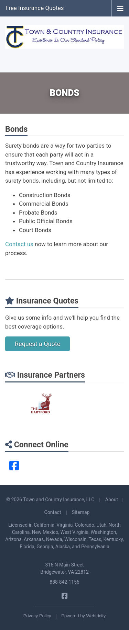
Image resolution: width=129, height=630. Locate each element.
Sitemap (80, 512)
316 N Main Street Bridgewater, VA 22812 (64, 568)
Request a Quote (37, 343)
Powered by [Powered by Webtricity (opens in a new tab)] (83, 615)
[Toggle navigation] (120, 8)
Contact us (19, 244)
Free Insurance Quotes (35, 7)
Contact (52, 512)
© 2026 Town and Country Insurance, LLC (50, 499)
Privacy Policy (37, 615)
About (111, 499)
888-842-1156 (64, 582)
